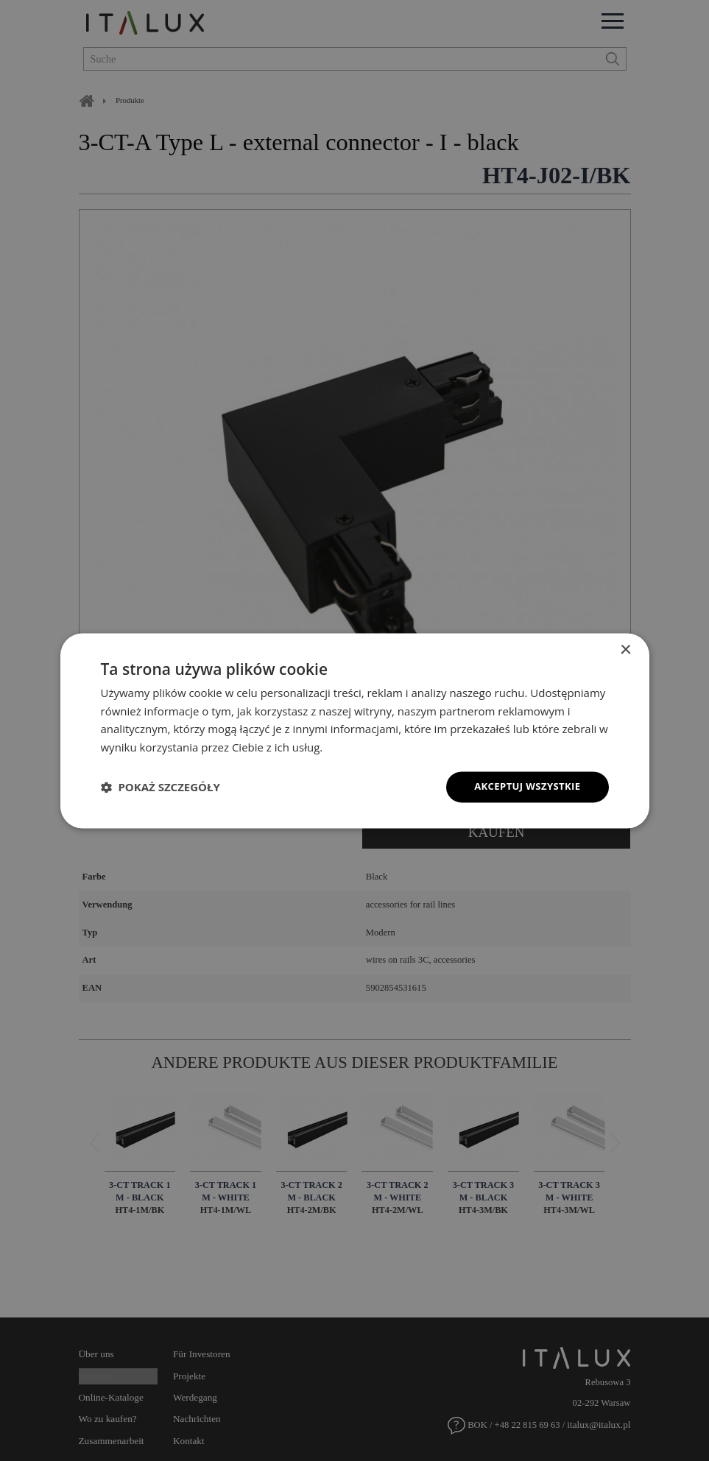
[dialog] (354, 730)
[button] (160, 786)
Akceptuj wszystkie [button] (523, 786)
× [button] (625, 648)
